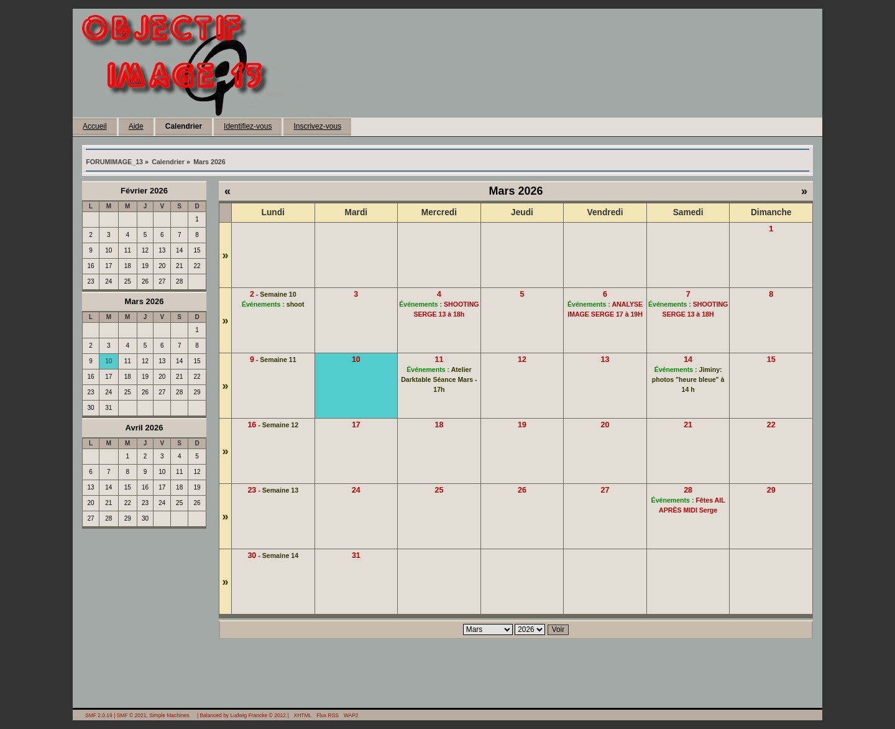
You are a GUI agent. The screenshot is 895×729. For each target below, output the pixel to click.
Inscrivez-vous (317, 126)
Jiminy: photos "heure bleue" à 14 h (688, 379)
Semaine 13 (280, 490)
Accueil (95, 126)
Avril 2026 (144, 427)
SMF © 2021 (132, 715)
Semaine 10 (278, 294)
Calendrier (183, 126)
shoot (296, 304)
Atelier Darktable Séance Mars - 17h (439, 379)
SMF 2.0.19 (98, 715)
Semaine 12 (280, 425)
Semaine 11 (278, 359)
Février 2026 (144, 190)
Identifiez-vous (248, 126)
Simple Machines (169, 715)
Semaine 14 (280, 555)
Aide (136, 126)
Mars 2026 (144, 301)
